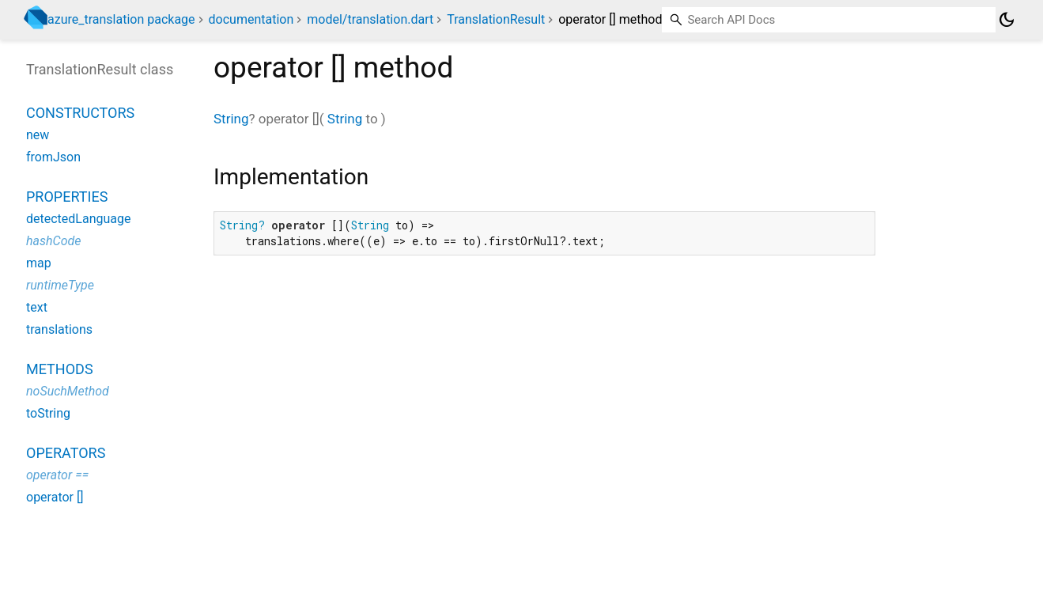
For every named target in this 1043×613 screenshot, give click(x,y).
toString (48, 413)
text (36, 307)
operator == (57, 474)
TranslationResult (496, 19)
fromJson (53, 157)
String (231, 119)
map (38, 263)
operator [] (54, 497)
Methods (59, 369)
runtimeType (60, 285)
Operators (65, 453)
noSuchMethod (67, 391)
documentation (251, 19)
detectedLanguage (78, 218)
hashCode (53, 240)
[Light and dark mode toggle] (1006, 19)
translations (59, 329)
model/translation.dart (370, 19)
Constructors (80, 112)
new (37, 134)
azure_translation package (121, 19)
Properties (67, 196)
